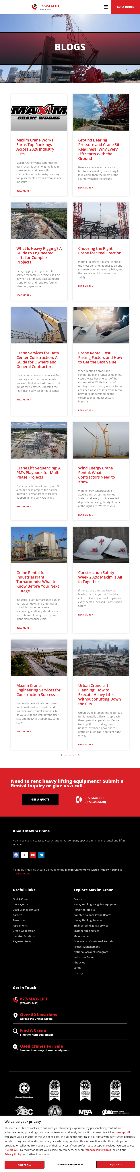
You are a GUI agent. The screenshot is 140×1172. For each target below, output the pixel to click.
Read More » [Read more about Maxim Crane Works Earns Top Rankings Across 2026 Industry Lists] (23, 192)
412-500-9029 (21, 875)
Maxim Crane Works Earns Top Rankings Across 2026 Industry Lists (35, 148)
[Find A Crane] (15, 1033)
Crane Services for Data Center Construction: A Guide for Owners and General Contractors (37, 361)
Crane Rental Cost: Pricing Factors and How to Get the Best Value (100, 359)
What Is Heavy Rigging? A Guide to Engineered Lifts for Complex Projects (39, 257)
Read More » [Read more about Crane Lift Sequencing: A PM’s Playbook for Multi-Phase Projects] (23, 508)
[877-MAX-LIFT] (34, 7)
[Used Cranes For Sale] (15, 1049)
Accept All (116, 1165)
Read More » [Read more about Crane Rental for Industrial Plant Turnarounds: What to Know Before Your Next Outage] (23, 629)
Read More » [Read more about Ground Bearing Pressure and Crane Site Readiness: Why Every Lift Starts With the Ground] (85, 189)
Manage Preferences (31, 1165)
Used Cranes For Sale (41, 1048)
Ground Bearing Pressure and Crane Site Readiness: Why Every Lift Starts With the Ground (100, 151)
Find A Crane (33, 1032)
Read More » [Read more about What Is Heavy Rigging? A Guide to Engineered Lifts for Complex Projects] (23, 297)
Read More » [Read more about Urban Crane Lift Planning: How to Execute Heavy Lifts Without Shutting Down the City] (85, 746)
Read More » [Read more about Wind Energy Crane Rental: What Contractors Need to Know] (85, 516)
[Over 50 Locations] (15, 1017)
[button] (106, 7)
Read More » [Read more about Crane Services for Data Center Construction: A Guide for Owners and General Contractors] (23, 401)
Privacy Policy (13, 1155)
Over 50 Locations (38, 1016)
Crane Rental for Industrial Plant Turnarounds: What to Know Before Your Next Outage (37, 583)
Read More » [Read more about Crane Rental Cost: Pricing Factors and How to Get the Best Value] (85, 412)
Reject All (77, 1165)
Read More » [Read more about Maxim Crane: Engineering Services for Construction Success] (23, 733)
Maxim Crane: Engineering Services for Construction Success (38, 692)
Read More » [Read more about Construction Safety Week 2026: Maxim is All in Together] (85, 616)
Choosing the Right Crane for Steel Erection (99, 252)
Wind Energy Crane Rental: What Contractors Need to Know (96, 476)
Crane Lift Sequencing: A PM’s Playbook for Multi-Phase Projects (38, 474)
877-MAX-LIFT (49, 6)
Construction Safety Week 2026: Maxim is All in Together (100, 579)
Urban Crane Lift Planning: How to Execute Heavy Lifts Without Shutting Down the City (99, 696)
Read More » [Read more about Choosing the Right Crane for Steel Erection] (85, 287)
